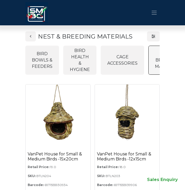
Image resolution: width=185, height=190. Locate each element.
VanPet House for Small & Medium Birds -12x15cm (124, 156)
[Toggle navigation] (154, 12)
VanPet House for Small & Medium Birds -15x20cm (55, 156)
